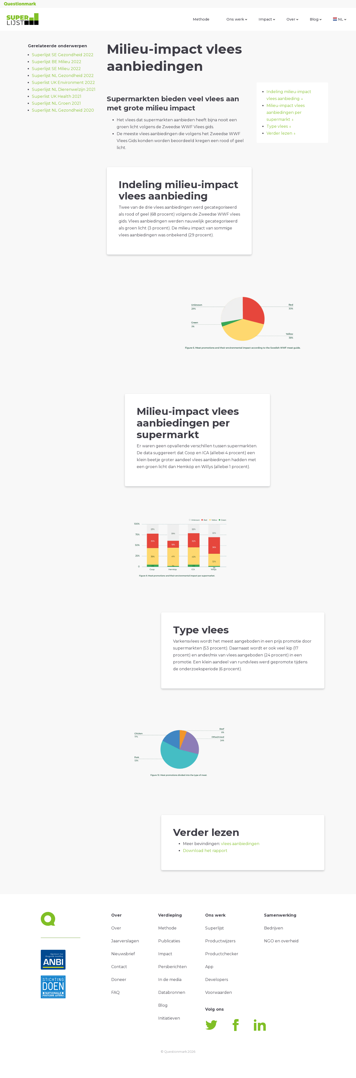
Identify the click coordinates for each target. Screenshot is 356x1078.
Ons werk (236, 19)
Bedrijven (273, 928)
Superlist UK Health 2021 (56, 96)
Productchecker (221, 954)
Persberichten (172, 966)
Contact (119, 966)
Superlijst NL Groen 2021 (56, 103)
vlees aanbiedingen (240, 843)
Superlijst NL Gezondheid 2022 (63, 75)
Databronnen (171, 992)
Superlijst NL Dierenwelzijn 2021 (63, 89)
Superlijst (214, 928)
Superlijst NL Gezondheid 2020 (63, 110)
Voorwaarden (218, 992)
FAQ (115, 992)
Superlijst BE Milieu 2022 (56, 61)
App (209, 966)
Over (292, 19)
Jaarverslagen (125, 941)
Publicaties (169, 941)
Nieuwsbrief (123, 954)
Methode (201, 19)
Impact (267, 19)
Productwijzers (220, 941)
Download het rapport (205, 850)
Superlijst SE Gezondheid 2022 (62, 54)
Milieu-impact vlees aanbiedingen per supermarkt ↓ (286, 112)
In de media (169, 979)
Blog (316, 19)
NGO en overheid (281, 941)
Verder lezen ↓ (281, 133)
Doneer (118, 979)
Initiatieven (169, 1018)
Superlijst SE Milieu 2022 (56, 68)
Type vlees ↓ (279, 126)
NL (339, 19)
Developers (216, 979)
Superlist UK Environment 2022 (63, 82)
